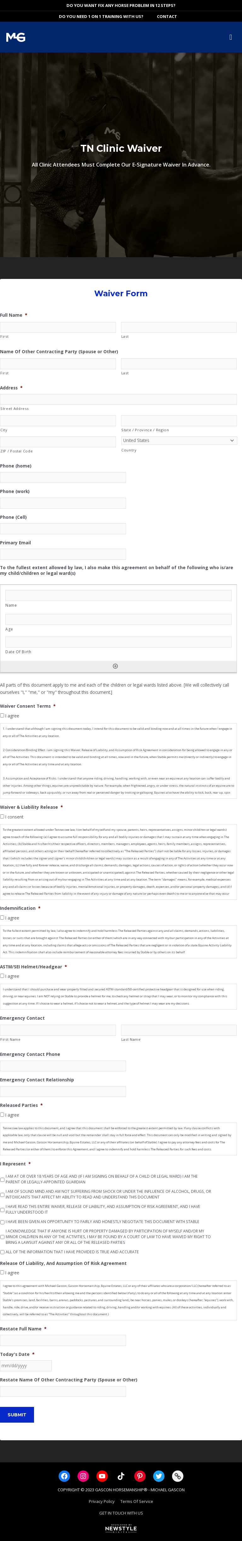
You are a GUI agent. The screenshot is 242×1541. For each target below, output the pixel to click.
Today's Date (17, 1354)
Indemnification (20, 908)
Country (129, 450)
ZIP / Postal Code (16, 451)
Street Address (14, 408)
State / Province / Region (145, 430)
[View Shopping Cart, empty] (186, 16)
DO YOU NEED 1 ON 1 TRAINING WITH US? (101, 16)
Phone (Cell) (13, 517)
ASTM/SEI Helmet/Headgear (33, 967)
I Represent (15, 1164)
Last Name (131, 1039)
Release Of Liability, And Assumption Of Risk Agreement (63, 1263)
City (4, 430)
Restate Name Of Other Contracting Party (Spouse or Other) (68, 1380)
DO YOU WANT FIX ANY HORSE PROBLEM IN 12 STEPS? (121, 5)
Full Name (13, 315)
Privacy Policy (102, 1501)
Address (11, 388)
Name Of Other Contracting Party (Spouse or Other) (59, 351)
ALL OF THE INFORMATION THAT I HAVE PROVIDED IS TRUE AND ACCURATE (72, 1252)
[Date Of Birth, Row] (118, 642)
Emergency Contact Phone (30, 1054)
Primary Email (15, 543)
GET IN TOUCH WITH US (121, 1513)
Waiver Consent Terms (27, 706)
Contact (167, 16)
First (4, 336)
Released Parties (21, 1105)
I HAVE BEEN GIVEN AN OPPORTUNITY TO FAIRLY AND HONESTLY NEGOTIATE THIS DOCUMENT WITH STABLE (102, 1221)
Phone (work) (15, 491)
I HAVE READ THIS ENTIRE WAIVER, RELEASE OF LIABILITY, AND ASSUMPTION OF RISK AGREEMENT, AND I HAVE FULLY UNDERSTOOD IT (103, 1209)
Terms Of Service (136, 1501)
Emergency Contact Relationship (37, 1080)
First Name (10, 1039)
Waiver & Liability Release (31, 807)
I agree (12, 716)
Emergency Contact (22, 1018)
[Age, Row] (118, 619)
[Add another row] (115, 666)
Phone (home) (16, 466)
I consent (14, 817)
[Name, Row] (118, 595)
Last (125, 336)
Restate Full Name (23, 1329)
